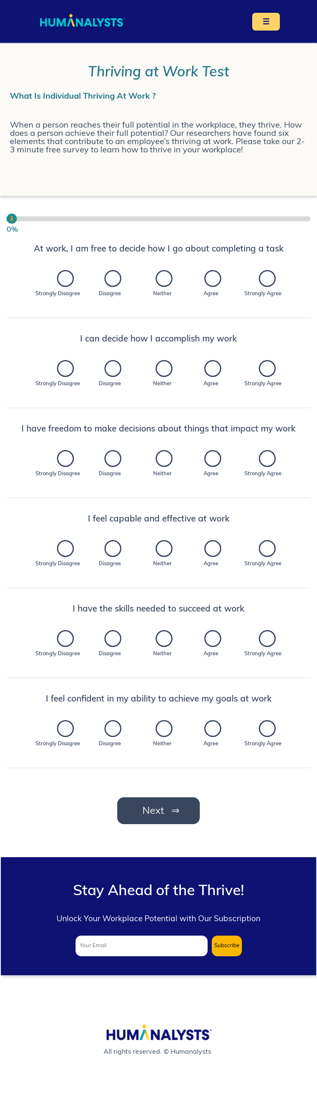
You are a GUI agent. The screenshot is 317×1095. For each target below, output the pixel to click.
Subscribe (226, 945)
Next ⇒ (158, 811)
